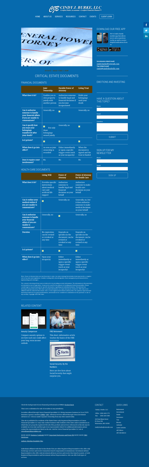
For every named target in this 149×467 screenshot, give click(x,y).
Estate (118, 415)
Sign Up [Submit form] (112, 175)
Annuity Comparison (29, 331)
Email (99, 114)
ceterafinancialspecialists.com (31, 431)
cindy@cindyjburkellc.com (108, 68)
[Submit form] (112, 137)
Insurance (119, 417)
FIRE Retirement (56, 331)
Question (100, 121)
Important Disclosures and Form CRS (61, 435)
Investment (120, 412)
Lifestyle (119, 425)
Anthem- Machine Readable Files (32, 441)
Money (118, 422)
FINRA (42, 415)
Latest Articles (121, 428)
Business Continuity (37, 435)
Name (99, 106)
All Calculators (121, 433)
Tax (117, 420)
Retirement (120, 409)
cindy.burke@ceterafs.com (108, 64)
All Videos (119, 430)
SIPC (47, 415)
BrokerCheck (69, 405)
